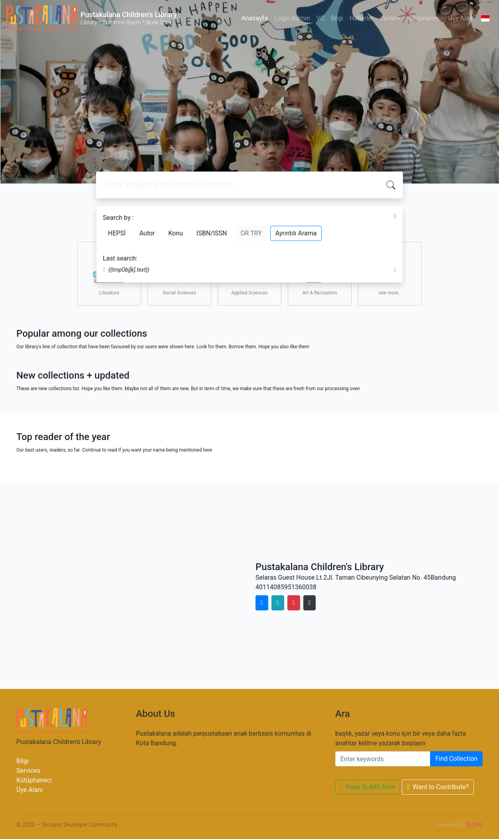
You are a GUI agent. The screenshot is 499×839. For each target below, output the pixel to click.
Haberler (362, 18)
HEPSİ (117, 233)
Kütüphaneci (424, 18)
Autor (147, 233)
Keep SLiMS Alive (367, 787)
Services (28, 770)
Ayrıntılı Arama (296, 233)
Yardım (390, 18)
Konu (175, 233)
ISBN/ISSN (211, 233)
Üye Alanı (461, 18)
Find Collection (456, 758)
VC (320, 18)
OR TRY (250, 233)
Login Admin (292, 18)
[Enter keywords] (382, 758)
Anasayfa (254, 18)
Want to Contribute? (438, 787)
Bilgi (337, 18)
